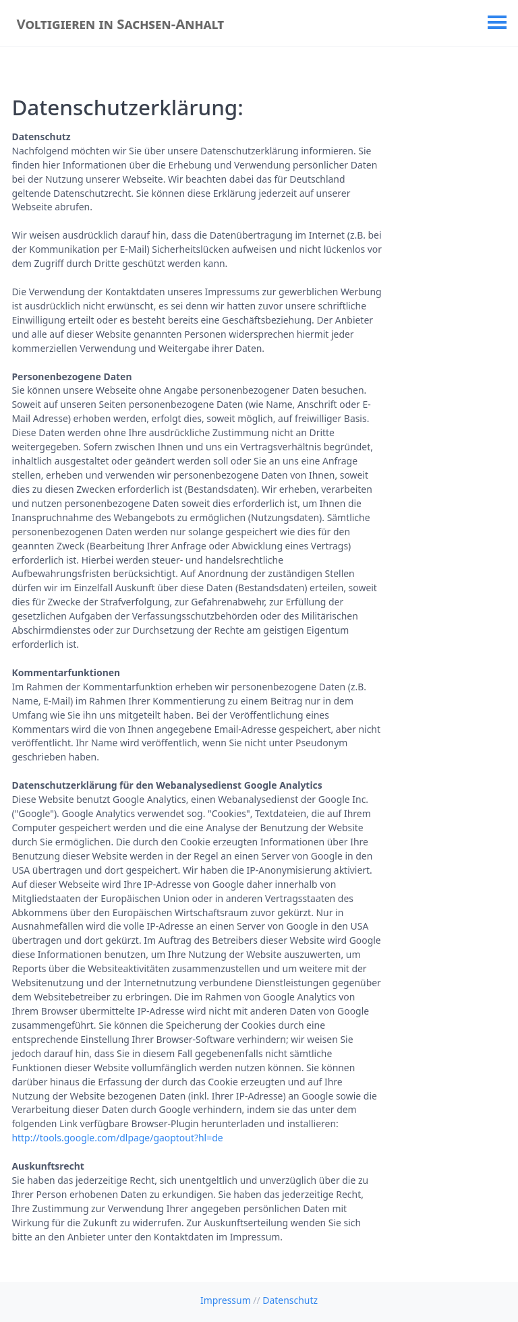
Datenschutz (290, 1300)
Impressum (225, 1300)
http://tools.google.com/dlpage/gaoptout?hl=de (117, 1137)
